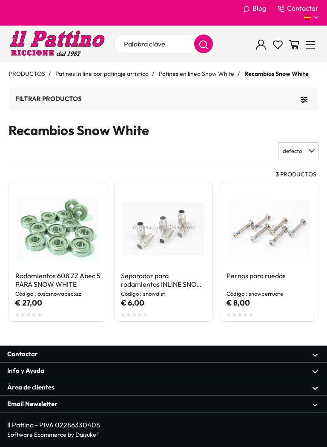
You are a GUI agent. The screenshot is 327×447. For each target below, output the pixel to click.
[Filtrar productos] (304, 99)
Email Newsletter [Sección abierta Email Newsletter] (162, 404)
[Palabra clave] (163, 44)
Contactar (298, 8)
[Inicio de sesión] (261, 44)
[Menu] (311, 44)
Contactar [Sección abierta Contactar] (162, 354)
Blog (254, 8)
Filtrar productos (48, 98)
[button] (298, 150)
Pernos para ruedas (256, 276)
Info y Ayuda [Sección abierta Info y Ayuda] (162, 370)
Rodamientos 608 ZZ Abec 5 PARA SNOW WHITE (57, 280)
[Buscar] (203, 44)
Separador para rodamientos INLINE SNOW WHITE (162, 280)
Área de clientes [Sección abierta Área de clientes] (162, 387)
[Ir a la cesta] (294, 44)
